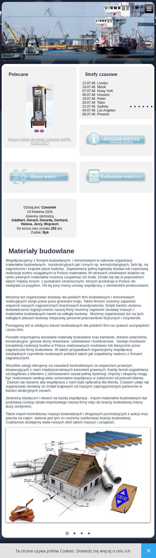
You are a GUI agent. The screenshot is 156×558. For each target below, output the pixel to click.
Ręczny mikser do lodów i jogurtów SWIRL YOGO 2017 (39, 141)
